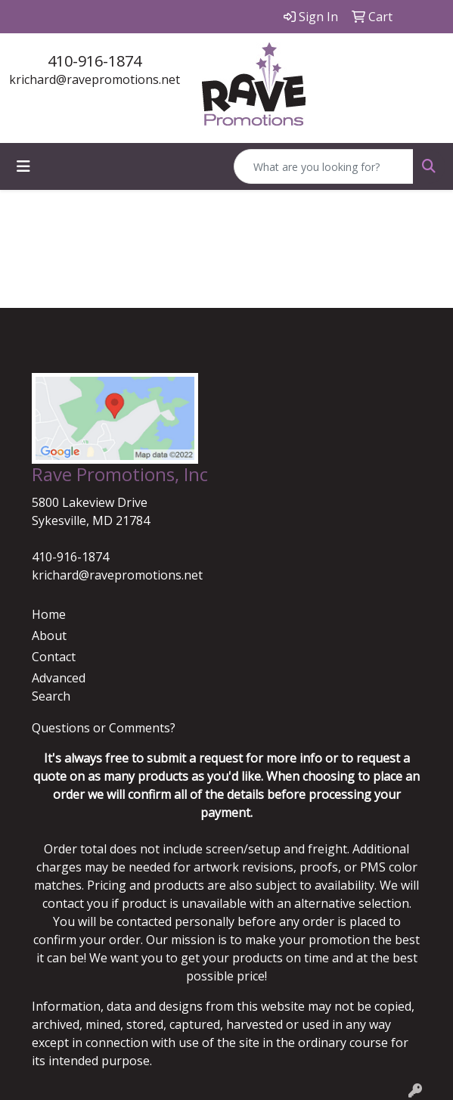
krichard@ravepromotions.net (94, 79)
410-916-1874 (94, 61)
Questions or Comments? (103, 727)
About (49, 635)
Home (49, 614)
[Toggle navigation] (23, 166)
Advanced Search (58, 687)
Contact (54, 656)
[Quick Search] (324, 166)
